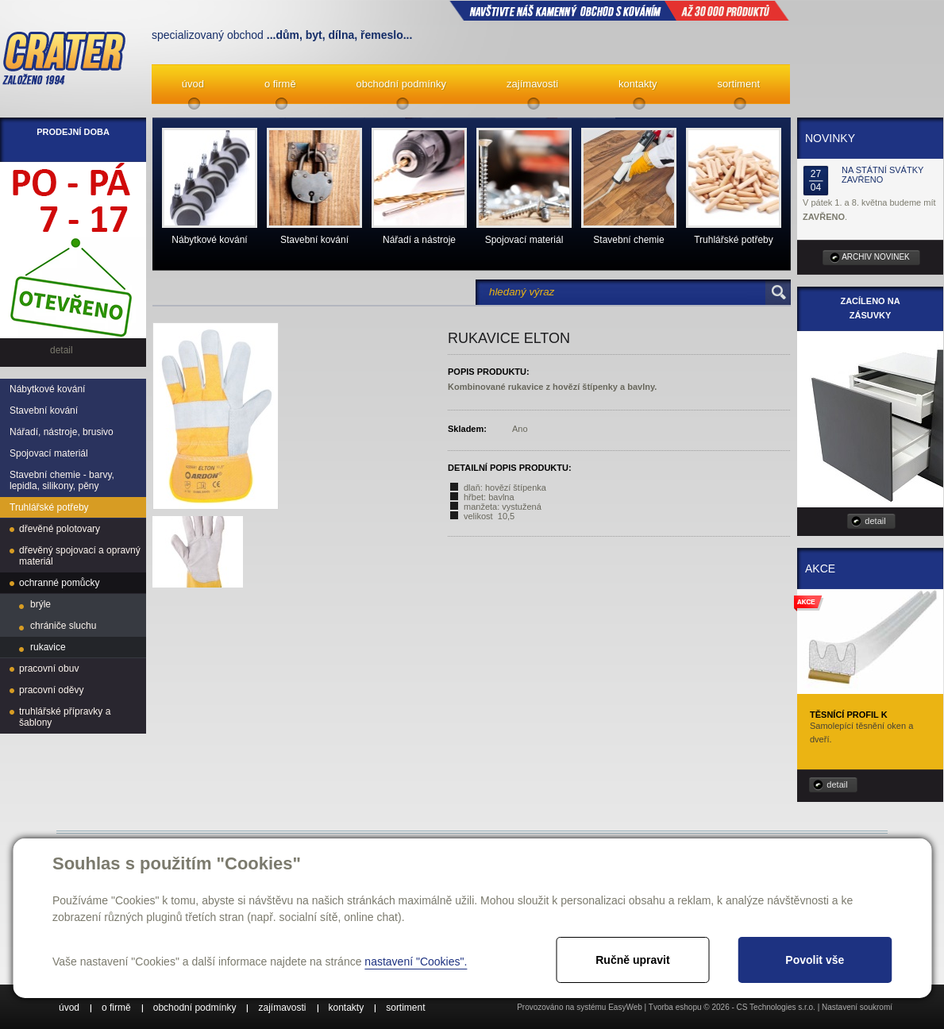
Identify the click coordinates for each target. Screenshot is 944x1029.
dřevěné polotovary (59, 528)
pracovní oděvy (51, 690)
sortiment (739, 84)
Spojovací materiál (49, 453)
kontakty (637, 84)
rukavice (48, 647)
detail (875, 521)
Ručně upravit (632, 960)
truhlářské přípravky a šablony (64, 717)
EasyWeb (625, 1007)
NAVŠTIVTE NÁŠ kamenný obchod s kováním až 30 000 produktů (619, 10)
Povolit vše (814, 960)
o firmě (280, 84)
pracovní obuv (49, 668)
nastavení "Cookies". (415, 961)
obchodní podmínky (401, 84)
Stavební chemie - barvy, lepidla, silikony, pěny (62, 480)
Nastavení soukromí (857, 1007)
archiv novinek (876, 256)
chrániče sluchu (63, 625)
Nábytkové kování (47, 389)
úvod (193, 84)
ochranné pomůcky (59, 582)
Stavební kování (44, 410)
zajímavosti (532, 84)
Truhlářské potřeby (49, 507)
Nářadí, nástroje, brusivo (62, 431)
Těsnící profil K (849, 714)
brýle (40, 604)
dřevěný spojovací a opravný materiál (80, 556)
